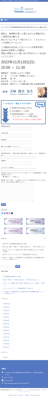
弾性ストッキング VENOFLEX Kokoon (29, 389)
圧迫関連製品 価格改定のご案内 (12, 276)
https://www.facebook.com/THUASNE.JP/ (16, 383)
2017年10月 (6, 334)
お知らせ (5, 357)
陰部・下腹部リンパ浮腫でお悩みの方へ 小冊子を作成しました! (21, 280)
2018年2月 (6, 330)
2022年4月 (6, 310)
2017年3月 (6, 344)
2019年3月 (6, 320)
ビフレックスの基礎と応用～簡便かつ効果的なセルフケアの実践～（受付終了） (24, 284)
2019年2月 (6, 324)
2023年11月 (6, 307)
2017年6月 (6, 340)
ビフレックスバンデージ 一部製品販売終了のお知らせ (18, 288)
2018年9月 (6, 327)
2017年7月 (6, 337)
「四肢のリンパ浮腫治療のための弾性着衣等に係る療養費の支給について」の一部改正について (24, 292)
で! (28, 391)
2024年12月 (6, 303)
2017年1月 (6, 347)
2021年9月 (6, 314)
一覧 (45, 238)
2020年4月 (6, 317)
